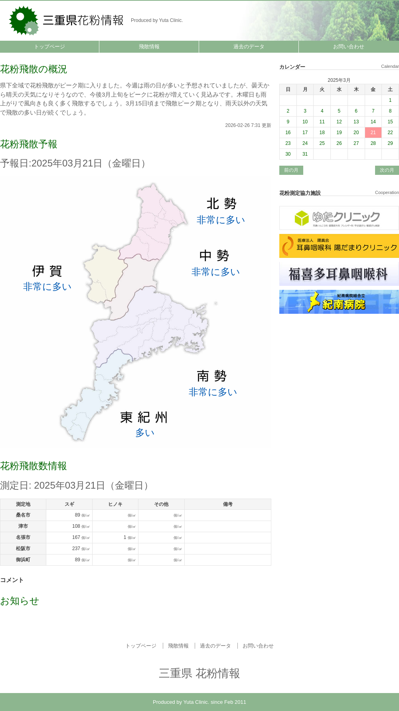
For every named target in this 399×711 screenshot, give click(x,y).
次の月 (387, 170)
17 (305, 132)
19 (339, 132)
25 (322, 143)
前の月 (291, 170)
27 (356, 143)
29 (390, 143)
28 (373, 143)
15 (390, 122)
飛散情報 (149, 47)
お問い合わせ (348, 47)
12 (339, 122)
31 (305, 154)
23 (287, 143)
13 (356, 122)
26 (339, 143)
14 (373, 122)
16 (287, 132)
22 (390, 132)
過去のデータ (249, 47)
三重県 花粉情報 (67, 20)
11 (322, 122)
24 (305, 143)
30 (287, 154)
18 (322, 132)
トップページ (49, 47)
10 (305, 122)
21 (373, 132)
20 (356, 132)
